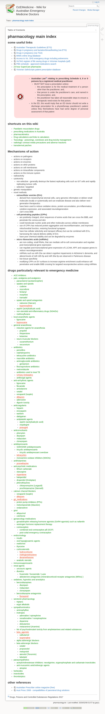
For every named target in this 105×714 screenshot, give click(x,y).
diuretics (20, 571)
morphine (24, 295)
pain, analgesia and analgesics (27, 278)
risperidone (21, 474)
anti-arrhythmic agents (23, 380)
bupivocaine (22, 322)
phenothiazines (23, 483)
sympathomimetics (22, 607)
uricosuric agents (24, 568)
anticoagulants (20, 405)
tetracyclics (21, 455)
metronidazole (23, 369)
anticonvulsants (20, 430)
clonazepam (22, 441)
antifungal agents (24, 378)
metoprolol (24, 651)
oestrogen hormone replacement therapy (34, 524)
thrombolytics (19, 676)
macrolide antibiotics (25, 358)
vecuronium (25, 344)
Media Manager (93, 10)
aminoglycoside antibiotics (28, 361)
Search (98, 6)
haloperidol (21, 477)
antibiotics (18, 347)
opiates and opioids (25, 284)
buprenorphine (26, 306)
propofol (23, 331)
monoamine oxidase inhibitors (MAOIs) (34, 458)
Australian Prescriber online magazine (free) (35, 687)
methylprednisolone (28, 555)
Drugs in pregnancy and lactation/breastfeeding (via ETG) (41, 50)
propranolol (24, 649)
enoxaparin (21, 411)
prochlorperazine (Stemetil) (31, 488)
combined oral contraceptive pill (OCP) (36, 530)
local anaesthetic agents (24, 317)
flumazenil (24, 596)
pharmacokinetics (21, 134)
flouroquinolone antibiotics (28, 366)
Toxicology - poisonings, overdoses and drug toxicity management (42, 140)
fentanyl (23, 292)
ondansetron (22, 508)
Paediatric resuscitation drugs (27, 129)
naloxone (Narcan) (28, 303)
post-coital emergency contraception (35, 532)
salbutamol (24, 635)
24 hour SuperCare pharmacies (27, 67)
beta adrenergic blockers (27, 643)
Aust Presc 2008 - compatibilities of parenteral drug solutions (43, 690)
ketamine (24, 336)
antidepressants (21, 444)
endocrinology (20, 535)
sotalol (19, 391)
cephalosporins (23, 353)
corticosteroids (23, 549)
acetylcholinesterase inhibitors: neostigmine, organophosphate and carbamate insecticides (56, 662)
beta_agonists (23, 632)
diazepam (21, 436)
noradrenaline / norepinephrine (33, 618)
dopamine (24, 621)
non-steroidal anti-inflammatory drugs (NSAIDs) (37, 311)
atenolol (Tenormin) (28, 654)
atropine (23, 668)
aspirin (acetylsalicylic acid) (28, 308)
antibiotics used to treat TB (28, 372)
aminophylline (23, 610)
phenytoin (21, 433)
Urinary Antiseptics (25, 375)
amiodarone (22, 389)
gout (15, 510)
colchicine (21, 516)
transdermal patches (23, 145)
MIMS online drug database (28, 56)
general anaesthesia (22, 325)
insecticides (19, 673)
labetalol (23, 657)
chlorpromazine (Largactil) (31, 485)
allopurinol (21, 513)
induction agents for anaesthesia (31, 328)
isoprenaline (25, 638)
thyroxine (21, 546)
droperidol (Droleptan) (26, 480)
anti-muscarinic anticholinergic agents (33, 665)
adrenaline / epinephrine (30, 615)
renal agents (19, 566)
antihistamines (20, 461)
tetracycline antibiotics (26, 355)
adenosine (21, 400)
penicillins (21, 350)
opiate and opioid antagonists (29, 300)
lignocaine (21, 319)
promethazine (23, 463)
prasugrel (24, 427)
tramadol (23, 297)
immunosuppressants (23, 563)
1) (46, 78)
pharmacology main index (23, 21)
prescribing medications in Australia (29, 131)
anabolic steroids (24, 560)
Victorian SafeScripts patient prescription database (38, 69)
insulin (19, 538)
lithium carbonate (24, 469)
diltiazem (20, 397)
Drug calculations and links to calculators (31, 137)
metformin (21, 543)
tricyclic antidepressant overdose (34, 452)
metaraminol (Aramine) (30, 626)
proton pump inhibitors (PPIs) (29, 502)
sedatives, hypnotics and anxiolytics (29, 579)
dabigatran (21, 416)
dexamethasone (27, 557)
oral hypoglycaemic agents (28, 541)
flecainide (21, 386)
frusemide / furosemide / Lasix (33, 574)
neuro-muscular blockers (27, 339)
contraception (22, 527)
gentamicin (24, 364)
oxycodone (24, 289)
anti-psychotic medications (25, 466)
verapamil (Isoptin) (25, 394)
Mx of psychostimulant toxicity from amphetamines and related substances (49, 629)
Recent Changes (79, 10)
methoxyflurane (23, 314)
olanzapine (21, 472)
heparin (20, 408)
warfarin (20, 413)
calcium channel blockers (25, 491)
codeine (23, 286)
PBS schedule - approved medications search (36, 64)
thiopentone (25, 333)
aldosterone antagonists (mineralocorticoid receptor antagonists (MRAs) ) (51, 577)
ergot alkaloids (23, 604)
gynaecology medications (25, 519)
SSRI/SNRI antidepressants (29, 447)
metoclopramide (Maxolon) (28, 505)
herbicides (18, 671)
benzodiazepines (24, 582)
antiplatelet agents (25, 419)
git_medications (20, 499)
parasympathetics (21, 660)
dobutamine (25, 624)
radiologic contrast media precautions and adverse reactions (40, 142)
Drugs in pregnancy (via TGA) (29, 53)
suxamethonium (26, 342)
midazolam (21, 438)
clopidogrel (24, 425)
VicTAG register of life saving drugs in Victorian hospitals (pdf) (43, 61)
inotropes (21, 613)
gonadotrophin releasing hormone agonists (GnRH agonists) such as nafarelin (51, 521)
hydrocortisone (26, 552)
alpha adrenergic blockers (28, 640)
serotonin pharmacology (24, 599)
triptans (20, 602)
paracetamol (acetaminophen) (30, 281)
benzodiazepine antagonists (29, 593)
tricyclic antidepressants (27, 449)
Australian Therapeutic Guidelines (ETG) (34, 47)
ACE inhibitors (20, 275)
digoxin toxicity (23, 402)
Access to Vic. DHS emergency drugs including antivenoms (42, 58)
